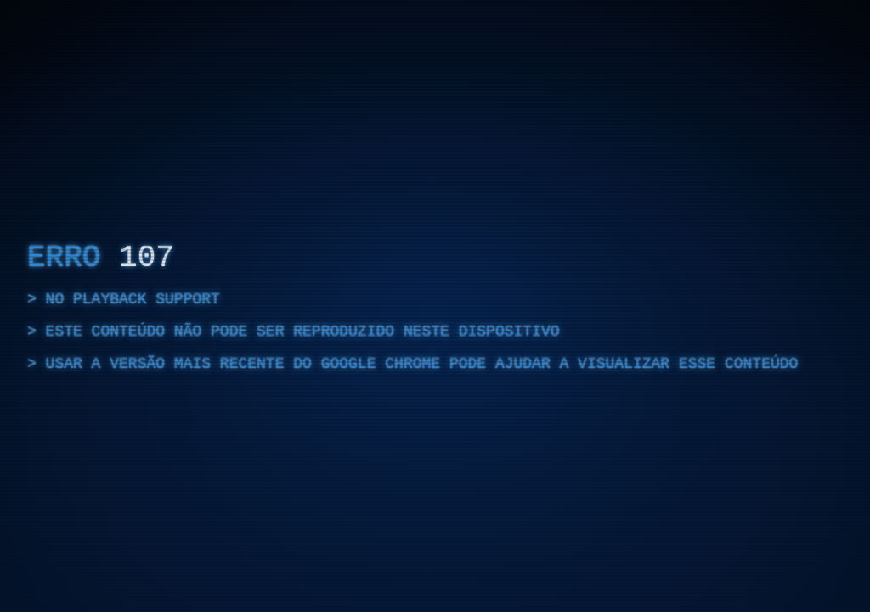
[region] (435, 306)
